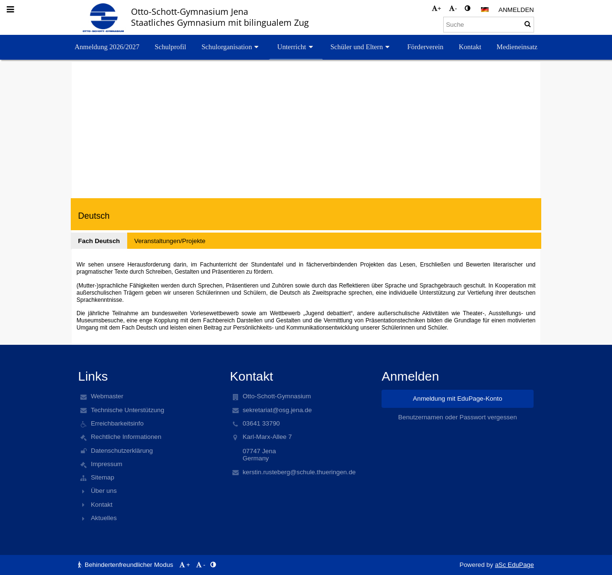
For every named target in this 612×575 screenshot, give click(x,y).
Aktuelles (104, 518)
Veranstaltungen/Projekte (170, 241)
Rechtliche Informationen (126, 436)
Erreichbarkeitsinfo (117, 423)
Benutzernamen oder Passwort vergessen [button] (457, 417)
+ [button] (436, 8)
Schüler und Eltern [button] (361, 47)
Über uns (104, 490)
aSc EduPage (514, 564)
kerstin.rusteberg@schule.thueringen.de (299, 472)
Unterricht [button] (296, 47)
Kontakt (101, 504)
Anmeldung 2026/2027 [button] (107, 47)
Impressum (106, 464)
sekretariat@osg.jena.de (277, 410)
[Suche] (488, 24)
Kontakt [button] (470, 47)
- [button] (453, 8)
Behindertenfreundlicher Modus (126, 564)
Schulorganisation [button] (231, 47)
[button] (485, 9)
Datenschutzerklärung (122, 450)
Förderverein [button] (425, 47)
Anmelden (516, 9)
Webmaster (107, 396)
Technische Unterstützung (127, 410)
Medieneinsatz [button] (517, 47)
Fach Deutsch (99, 241)
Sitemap (102, 477)
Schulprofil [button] (170, 47)
